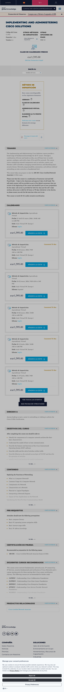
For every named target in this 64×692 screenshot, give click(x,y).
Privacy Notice (14, 671)
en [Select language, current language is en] (5, 688)
